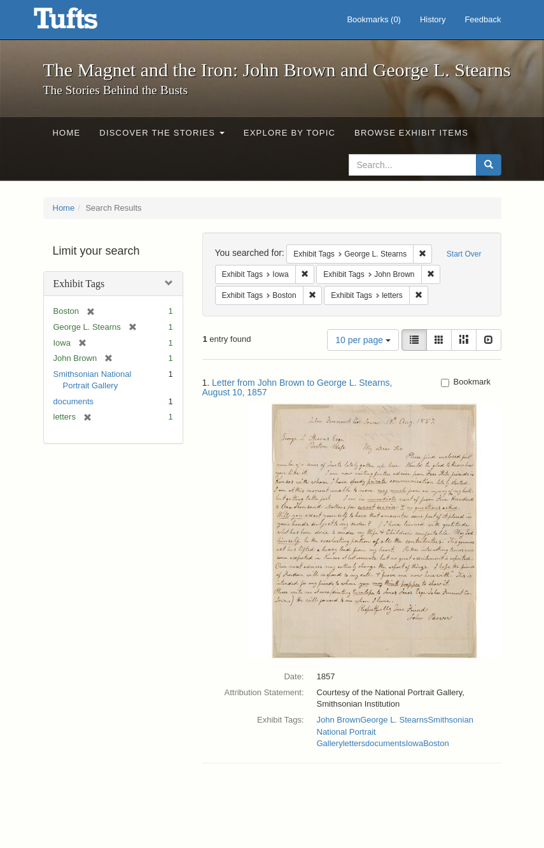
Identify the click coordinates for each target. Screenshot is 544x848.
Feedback (482, 19)
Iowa (414, 743)
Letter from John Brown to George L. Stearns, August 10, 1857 (297, 387)
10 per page (363, 340)
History (432, 19)
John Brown (339, 719)
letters (354, 743)
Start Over (464, 254)
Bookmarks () (374, 19)
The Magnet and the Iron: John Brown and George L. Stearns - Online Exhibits (81, 22)
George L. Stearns (394, 719)
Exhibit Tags (79, 283)
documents (73, 401)
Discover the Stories (162, 133)
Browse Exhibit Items (411, 133)
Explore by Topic (289, 133)
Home (67, 133)
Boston (436, 743)
